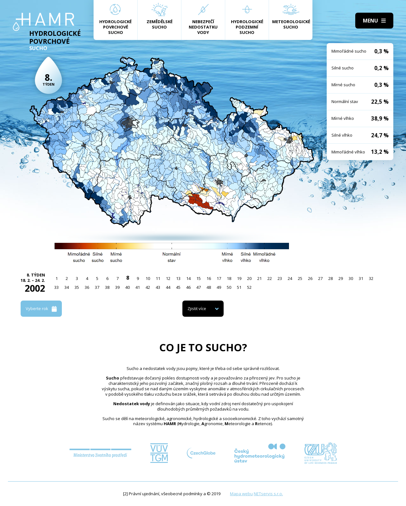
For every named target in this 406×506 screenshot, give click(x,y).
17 (219, 278)
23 (280, 278)
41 (137, 287)
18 (229, 278)
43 (158, 287)
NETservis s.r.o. (268, 493)
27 (320, 278)
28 (330, 278)
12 (168, 278)
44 (168, 287)
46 (188, 287)
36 (87, 287)
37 (97, 287)
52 (249, 287)
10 (148, 278)
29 (340, 278)
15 (198, 278)
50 (229, 287)
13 (178, 278)
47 (198, 287)
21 (259, 278)
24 (290, 278)
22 (269, 278)
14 (188, 278)
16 (208, 278)
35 (77, 287)
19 (239, 278)
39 (117, 287)
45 (178, 287)
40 (127, 287)
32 (371, 278)
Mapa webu (241, 493)
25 (300, 278)
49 (219, 287)
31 (361, 278)
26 (310, 278)
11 (158, 278)
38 (107, 287)
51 (239, 287)
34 (66, 287)
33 (56, 287)
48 (208, 287)
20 (249, 278)
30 (351, 278)
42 (148, 287)
